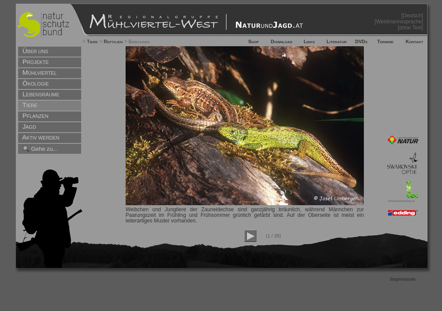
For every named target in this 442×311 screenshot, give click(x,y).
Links (309, 41)
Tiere (92, 41)
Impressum (403, 279)
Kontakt (414, 41)
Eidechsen (139, 41)
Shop (253, 41)
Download (281, 41)
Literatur (336, 41)
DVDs (361, 41)
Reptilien (113, 41)
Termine (385, 41)
